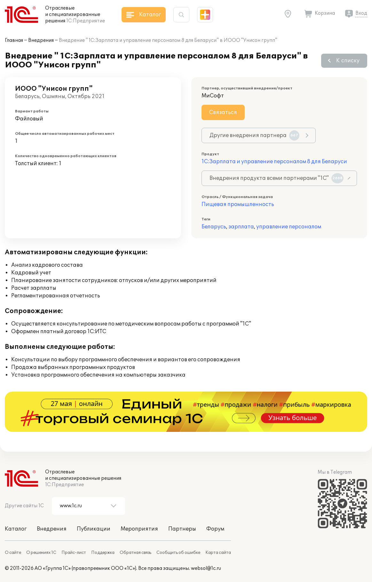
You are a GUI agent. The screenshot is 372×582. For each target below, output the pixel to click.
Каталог (16, 529)
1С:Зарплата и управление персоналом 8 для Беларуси (274, 161)
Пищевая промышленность (238, 204)
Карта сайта (218, 552)
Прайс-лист (73, 552)
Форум (215, 529)
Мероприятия (139, 529)
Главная (14, 40)
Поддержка (103, 552)
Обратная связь (135, 552)
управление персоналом (288, 227)
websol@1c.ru (206, 568)
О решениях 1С (41, 552)
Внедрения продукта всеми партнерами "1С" (277, 178)
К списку (348, 60)
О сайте (13, 552)
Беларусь (214, 227)
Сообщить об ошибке (178, 552)
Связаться (223, 112)
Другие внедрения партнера (254, 135)
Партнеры (182, 529)
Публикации (93, 529)
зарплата (241, 227)
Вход (361, 13)
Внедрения (41, 40)
